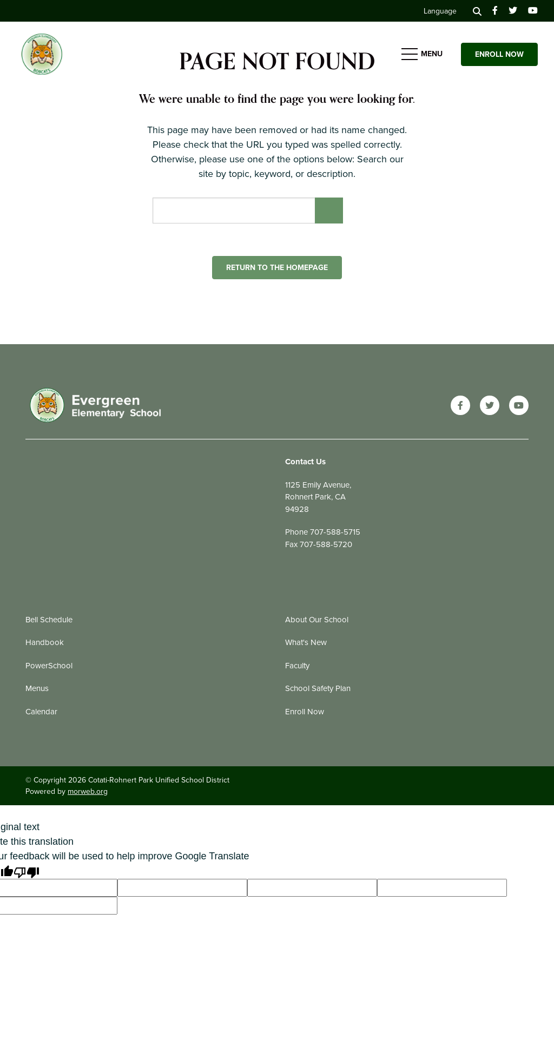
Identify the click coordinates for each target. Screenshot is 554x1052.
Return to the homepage (277, 267)
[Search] (477, 10)
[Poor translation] (26, 871)
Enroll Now (499, 54)
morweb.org (88, 791)
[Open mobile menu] (423, 54)
